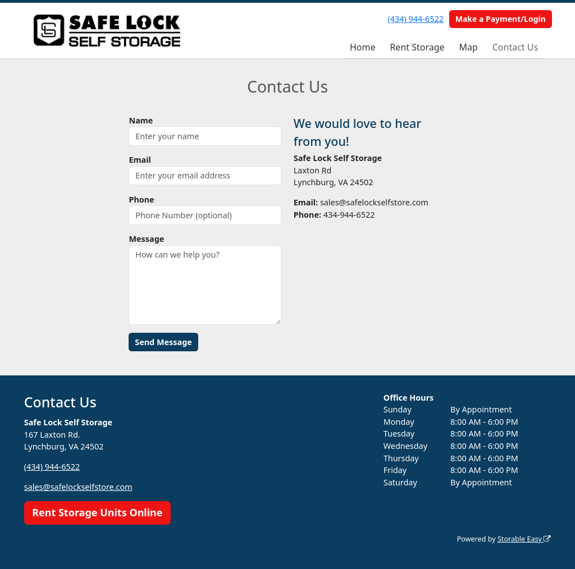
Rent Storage (417, 47)
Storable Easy (524, 539)
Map (468, 47)
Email (139, 159)
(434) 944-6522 (416, 18)
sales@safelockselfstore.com (78, 486)
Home (363, 47)
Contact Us (515, 47)
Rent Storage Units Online (97, 512)
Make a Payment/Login (500, 18)
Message (146, 238)
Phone (141, 199)
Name (141, 120)
